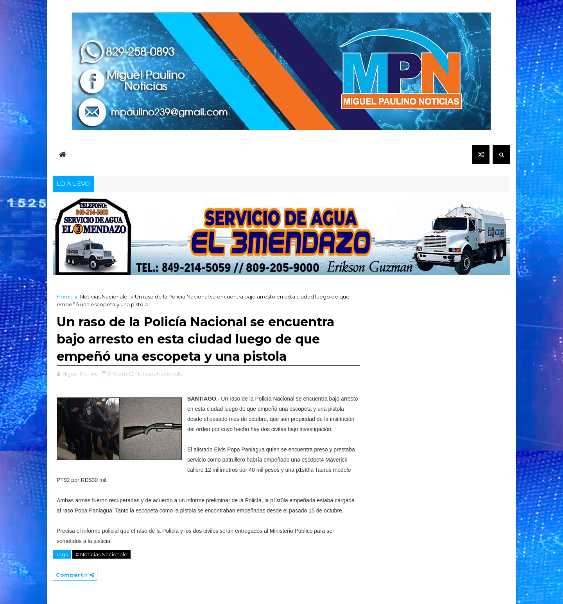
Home (65, 296)
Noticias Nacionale (103, 296)
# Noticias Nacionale (101, 554)
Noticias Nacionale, (159, 373)
